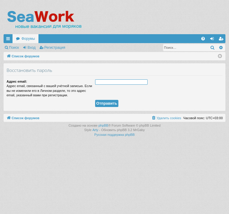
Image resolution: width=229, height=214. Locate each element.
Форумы (28, 39)
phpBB (103, 125)
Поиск (14, 47)
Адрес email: (17, 81)
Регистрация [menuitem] (222, 40)
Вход (31, 47)
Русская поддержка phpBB (114, 134)
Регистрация (54, 47)
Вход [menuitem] (213, 40)
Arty (95, 130)
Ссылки (9, 40)
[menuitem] (203, 38)
